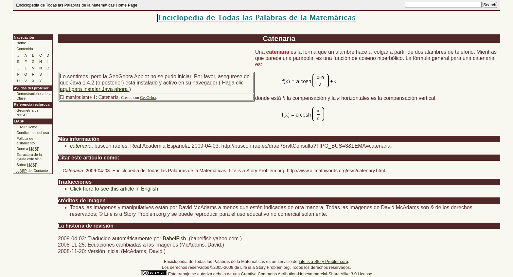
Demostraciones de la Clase (33, 96)
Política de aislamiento (25, 141)
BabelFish (174, 238)
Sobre (26, 165)
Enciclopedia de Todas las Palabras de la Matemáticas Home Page (76, 5)
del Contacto (32, 171)
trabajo (184, 273)
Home (21, 43)
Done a (27, 149)
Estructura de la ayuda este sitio (29, 157)
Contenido (24, 49)
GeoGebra (148, 97)
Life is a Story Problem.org (323, 261)
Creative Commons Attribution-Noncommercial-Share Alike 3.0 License (306, 273)
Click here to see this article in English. (115, 189)
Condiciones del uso (32, 133)
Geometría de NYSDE (27, 112)
